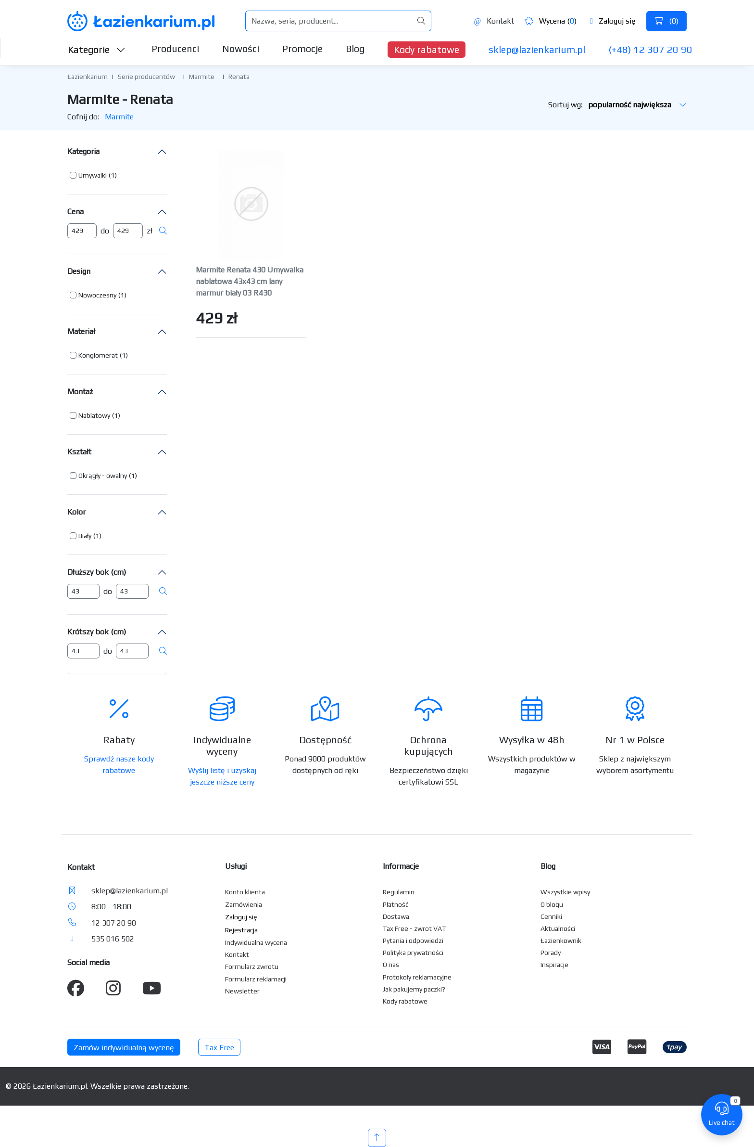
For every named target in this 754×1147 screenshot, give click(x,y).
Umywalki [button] (92, 175)
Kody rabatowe (426, 49)
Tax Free (219, 1047)
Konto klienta (245, 892)
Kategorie (97, 49)
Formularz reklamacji (256, 979)
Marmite (201, 76)
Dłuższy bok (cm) (96, 572)
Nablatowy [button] (94, 415)
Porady (550, 952)
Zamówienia (243, 904)
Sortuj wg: (617, 104)
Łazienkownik (560, 940)
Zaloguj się (613, 21)
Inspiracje (554, 964)
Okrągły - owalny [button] (102, 475)
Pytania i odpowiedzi (413, 940)
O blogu (551, 904)
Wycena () (551, 21)
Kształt (79, 451)
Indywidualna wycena (256, 942)
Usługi (236, 866)
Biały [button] (84, 536)
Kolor (76, 511)
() (666, 21)
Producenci (175, 48)
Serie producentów (146, 76)
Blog (355, 48)
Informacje (401, 866)
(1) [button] (113, 175)
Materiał (81, 331)
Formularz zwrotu (251, 966)
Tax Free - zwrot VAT (414, 928)
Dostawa (396, 916)
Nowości (240, 48)
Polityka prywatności (413, 952)
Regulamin (399, 892)
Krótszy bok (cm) (96, 631)
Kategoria (83, 151)
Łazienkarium (87, 76)
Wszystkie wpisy (565, 892)
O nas (391, 964)
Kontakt (494, 21)
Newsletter (242, 991)
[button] (93, 175)
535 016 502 (112, 938)
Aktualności (557, 928)
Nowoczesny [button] (97, 295)
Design (78, 271)
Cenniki (551, 916)
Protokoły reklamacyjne (417, 977)
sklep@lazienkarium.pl (537, 49)
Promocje (302, 48)
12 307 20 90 (113, 923)
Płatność (396, 904)
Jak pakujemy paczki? (414, 989)
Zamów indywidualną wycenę (124, 1047)
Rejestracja (241, 930)
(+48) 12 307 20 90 (650, 49)
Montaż (80, 391)
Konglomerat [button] (98, 355)
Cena (75, 211)
